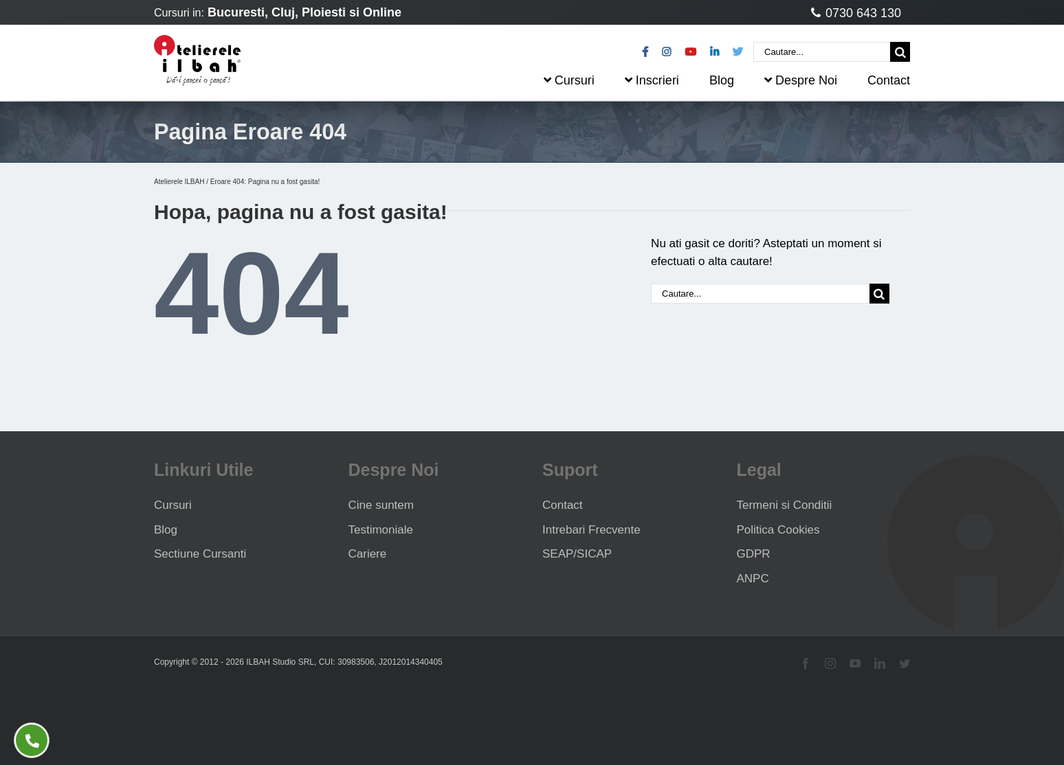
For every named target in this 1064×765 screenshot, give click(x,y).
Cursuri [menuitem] (569, 80)
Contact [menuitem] (888, 80)
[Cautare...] (821, 52)
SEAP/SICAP (577, 553)
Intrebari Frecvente (591, 529)
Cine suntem (381, 505)
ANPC (753, 578)
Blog (165, 529)
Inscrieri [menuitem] (652, 80)
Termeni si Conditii (784, 505)
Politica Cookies (778, 529)
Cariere (367, 553)
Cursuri (173, 505)
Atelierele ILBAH (179, 181)
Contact (562, 505)
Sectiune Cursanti (200, 553)
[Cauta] (900, 52)
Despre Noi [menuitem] (800, 80)
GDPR (754, 553)
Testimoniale (381, 529)
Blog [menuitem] (721, 80)
